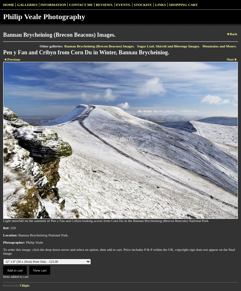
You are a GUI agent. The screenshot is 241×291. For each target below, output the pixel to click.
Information (53, 5)
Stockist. (143, 5)
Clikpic (24, 285)
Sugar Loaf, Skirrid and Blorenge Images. (168, 46)
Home (8, 5)
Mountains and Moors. (219, 46)
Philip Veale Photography (44, 17)
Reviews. (104, 5)
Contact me (81, 5)
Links (160, 5)
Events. (123, 5)
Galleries (27, 5)
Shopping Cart (183, 5)
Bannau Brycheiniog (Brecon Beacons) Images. (99, 46)
